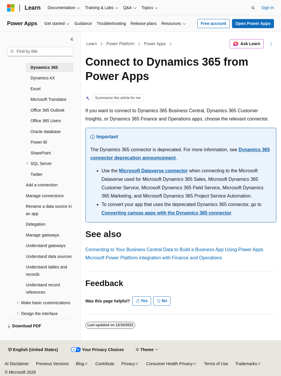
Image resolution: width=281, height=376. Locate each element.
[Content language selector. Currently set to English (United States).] (33, 350)
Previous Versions (52, 363)
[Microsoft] (11, 8)
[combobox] (40, 51)
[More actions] (271, 44)
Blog (80, 363)
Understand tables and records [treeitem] (46, 271)
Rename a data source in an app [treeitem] (49, 210)
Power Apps (155, 43)
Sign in (267, 7)
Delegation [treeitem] (35, 224)
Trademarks (246, 363)
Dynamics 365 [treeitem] (44, 67)
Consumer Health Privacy (169, 363)
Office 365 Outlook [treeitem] (48, 110)
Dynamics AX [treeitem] (43, 78)
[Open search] (253, 8)
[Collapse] (72, 39)
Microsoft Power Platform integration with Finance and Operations (153, 257)
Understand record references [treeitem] (43, 289)
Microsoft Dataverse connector (153, 170)
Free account (213, 23)
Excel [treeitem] (35, 88)
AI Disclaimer (17, 363)
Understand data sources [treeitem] (49, 256)
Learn (92, 43)
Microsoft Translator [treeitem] (49, 99)
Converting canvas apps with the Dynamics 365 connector (166, 212)
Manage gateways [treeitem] (42, 235)
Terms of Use (216, 363)
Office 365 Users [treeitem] (46, 120)
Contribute (104, 363)
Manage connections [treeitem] (45, 195)
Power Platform (120, 43)
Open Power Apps (252, 23)
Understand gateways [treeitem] (45, 245)
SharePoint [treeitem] (41, 153)
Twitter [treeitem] (37, 174)
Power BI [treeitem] (39, 142)
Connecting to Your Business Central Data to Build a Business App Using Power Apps (174, 249)
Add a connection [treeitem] (41, 185)
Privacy (128, 363)
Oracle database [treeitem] (46, 131)
